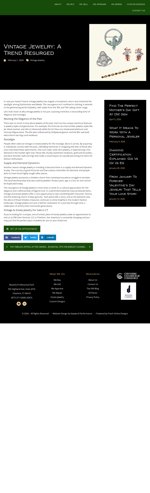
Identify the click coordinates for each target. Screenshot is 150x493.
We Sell (83, 4)
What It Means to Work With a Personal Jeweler (124, 132)
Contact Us (138, 11)
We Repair (116, 4)
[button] (12, 238)
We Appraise (99, 4)
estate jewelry (41, 143)
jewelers (47, 180)
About (58, 4)
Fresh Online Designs (118, 314)
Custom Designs (136, 4)
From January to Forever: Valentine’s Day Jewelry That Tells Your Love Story (125, 185)
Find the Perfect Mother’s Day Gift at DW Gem (124, 110)
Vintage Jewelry (37, 60)
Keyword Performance (81, 314)
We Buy (70, 4)
